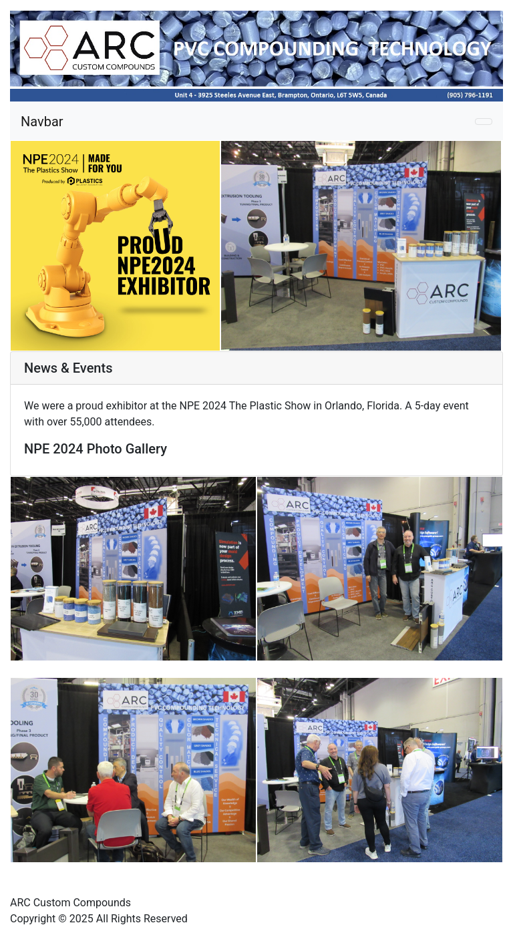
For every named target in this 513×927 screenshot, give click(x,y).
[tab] (256, 368)
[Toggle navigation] (483, 121)
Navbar (42, 122)
